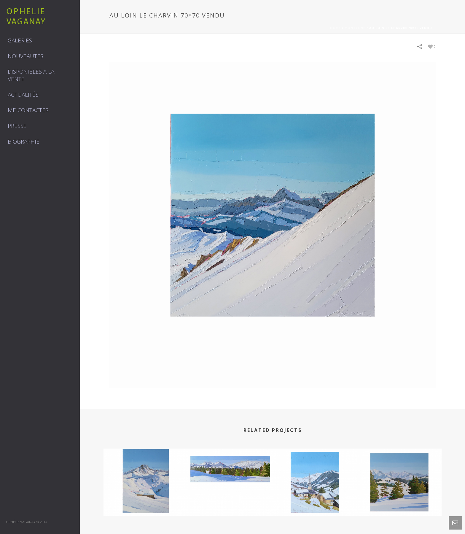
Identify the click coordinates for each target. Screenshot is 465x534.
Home (335, 28)
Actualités (23, 94)
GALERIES (20, 40)
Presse (17, 126)
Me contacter (28, 110)
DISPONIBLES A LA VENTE (31, 75)
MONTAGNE (355, 28)
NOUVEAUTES (25, 56)
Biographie (23, 141)
